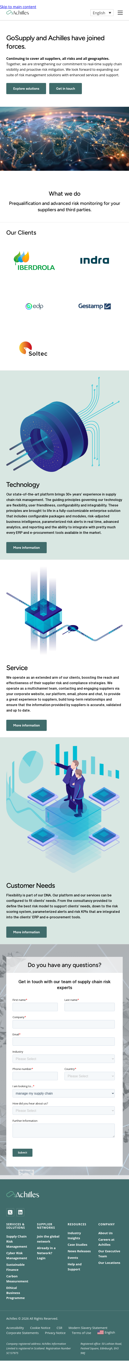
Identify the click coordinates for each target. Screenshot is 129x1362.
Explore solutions (26, 89)
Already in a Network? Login (46, 1253)
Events (73, 1257)
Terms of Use (81, 1333)
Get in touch (65, 89)
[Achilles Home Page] (17, 12)
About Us (105, 1233)
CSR (59, 1328)
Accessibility (15, 1328)
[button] (102, 12)
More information (26, 548)
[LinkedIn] (20, 1212)
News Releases (79, 1251)
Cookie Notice (40, 1328)
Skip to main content (18, 6)
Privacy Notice (55, 1333)
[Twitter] (10, 1212)
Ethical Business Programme (15, 1293)
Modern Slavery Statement (87, 1328)
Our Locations (109, 1263)
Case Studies (77, 1244)
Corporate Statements (22, 1333)
